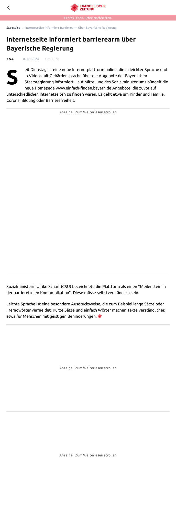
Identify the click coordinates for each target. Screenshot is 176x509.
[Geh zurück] (8, 8)
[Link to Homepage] (12, 28)
